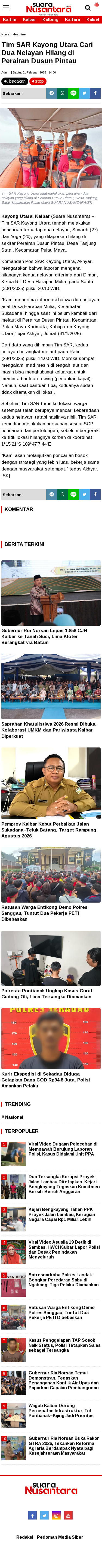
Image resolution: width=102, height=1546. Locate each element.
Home (5, 34)
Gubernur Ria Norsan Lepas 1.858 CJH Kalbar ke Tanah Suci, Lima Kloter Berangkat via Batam (44, 636)
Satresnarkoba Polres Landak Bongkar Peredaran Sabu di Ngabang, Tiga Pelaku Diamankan (64, 1280)
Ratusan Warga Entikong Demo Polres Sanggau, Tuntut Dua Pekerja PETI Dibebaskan (44, 913)
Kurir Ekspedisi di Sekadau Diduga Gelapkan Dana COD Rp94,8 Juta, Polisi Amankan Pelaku (45, 1079)
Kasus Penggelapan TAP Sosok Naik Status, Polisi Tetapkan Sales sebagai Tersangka (65, 1345)
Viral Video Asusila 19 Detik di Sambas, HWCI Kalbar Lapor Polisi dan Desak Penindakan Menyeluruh (64, 1249)
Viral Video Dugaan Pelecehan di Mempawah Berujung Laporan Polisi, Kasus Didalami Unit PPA (63, 1149)
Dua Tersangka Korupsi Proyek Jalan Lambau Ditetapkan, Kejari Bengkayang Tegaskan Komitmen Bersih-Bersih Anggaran (64, 1184)
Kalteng (50, 19)
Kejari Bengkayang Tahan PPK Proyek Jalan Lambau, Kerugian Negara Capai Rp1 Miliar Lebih (62, 1214)
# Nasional (12, 1117)
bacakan (15, 81)
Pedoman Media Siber (60, 1537)
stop (38, 81)
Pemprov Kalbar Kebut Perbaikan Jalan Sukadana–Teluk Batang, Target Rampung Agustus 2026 (48, 830)
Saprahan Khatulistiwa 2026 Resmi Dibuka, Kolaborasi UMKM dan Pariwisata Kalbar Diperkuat (49, 730)
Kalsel (92, 19)
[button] (96, 2)
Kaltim (9, 19)
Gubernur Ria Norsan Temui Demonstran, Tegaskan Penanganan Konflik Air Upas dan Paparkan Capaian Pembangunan (64, 1380)
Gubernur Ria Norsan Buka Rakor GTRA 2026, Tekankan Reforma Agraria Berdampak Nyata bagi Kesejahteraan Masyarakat (64, 1445)
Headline (19, 34)
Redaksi (24, 1537)
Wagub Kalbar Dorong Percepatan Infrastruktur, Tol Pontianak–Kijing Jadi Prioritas (61, 1410)
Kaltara (72, 19)
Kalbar (29, 19)
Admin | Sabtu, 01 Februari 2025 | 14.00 (28, 72)
